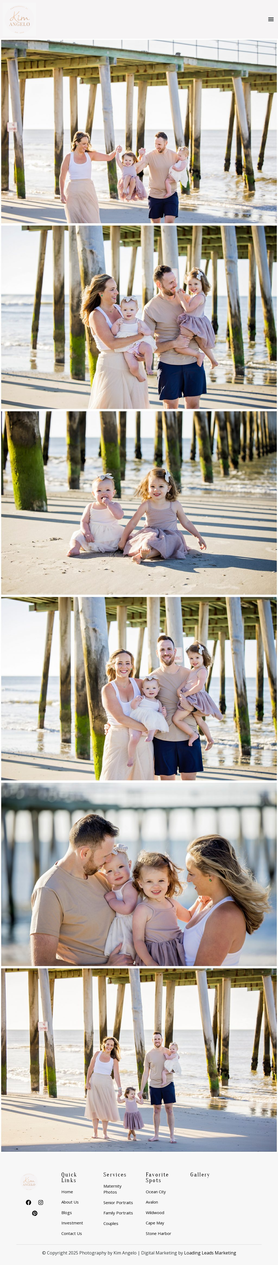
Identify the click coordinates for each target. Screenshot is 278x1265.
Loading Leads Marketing (210, 1253)
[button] (270, 19)
